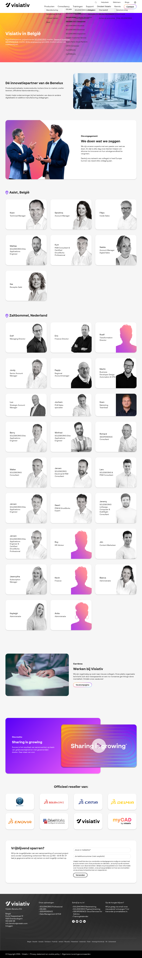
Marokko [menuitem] (67, 941)
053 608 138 (10, 921)
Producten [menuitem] (49, 7)
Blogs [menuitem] (127, 2)
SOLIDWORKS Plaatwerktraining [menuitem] (86, 909)
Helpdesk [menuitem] (105, 2)
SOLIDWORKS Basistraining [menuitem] (84, 907)
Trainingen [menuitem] (78, 7)
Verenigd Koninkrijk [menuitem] (98, 941)
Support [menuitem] (90, 7)
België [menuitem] (29, 941)
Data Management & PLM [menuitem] (50, 914)
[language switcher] (135, 2)
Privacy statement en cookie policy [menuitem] (45, 954)
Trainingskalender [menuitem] (80, 916)
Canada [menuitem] (40, 941)
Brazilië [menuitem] (35, 941)
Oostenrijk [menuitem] (82, 941)
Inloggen (9, 926)
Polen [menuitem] (89, 941)
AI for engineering (33, 42)
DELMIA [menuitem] (43, 909)
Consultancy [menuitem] (64, 7)
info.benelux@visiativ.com (16, 923)
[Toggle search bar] (96, 3)
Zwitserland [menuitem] (112, 941)
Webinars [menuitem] (116, 2)
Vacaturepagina (82, 685)
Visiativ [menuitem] (25, 954)
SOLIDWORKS (40, 40)
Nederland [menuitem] (74, 941)
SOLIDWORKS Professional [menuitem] (51, 907)
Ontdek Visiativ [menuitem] (104, 7)
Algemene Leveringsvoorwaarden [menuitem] (76, 954)
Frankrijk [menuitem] (54, 941)
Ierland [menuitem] (61, 941)
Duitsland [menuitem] (48, 941)
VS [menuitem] (106, 941)
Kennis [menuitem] (117, 7)
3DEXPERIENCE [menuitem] (46, 912)
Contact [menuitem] (130, 6)
